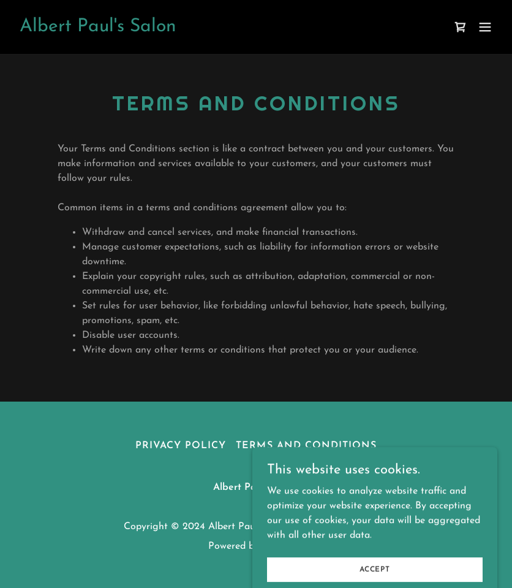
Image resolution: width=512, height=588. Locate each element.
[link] (98, 29)
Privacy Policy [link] (180, 446)
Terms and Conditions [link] (306, 446)
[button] (485, 27)
